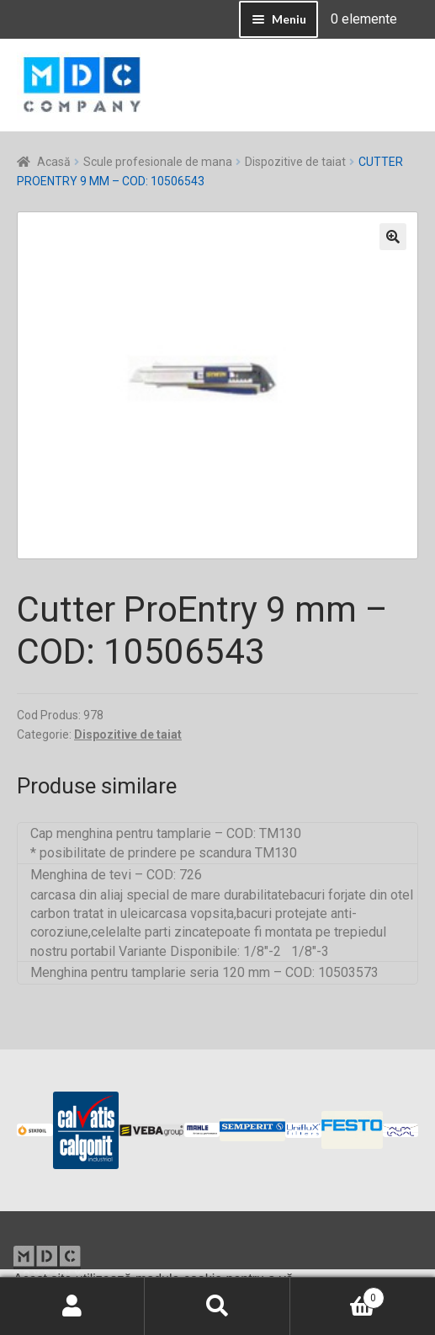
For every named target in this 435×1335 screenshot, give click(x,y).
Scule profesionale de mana (157, 161)
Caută (217, 1306)
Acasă (54, 161)
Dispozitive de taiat (295, 161)
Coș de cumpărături (337, 1294)
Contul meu (72, 1306)
